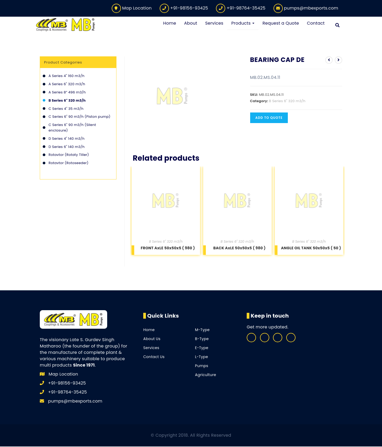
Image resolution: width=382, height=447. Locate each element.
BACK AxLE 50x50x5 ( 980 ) (239, 248)
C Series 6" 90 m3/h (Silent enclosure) (72, 128)
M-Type (202, 330)
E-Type (201, 348)
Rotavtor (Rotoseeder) (68, 163)
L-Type (201, 357)
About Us (151, 339)
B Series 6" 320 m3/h (287, 101)
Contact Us (153, 357)
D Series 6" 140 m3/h (67, 147)
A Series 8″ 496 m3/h (67, 92)
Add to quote (269, 118)
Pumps (201, 366)
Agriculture (205, 375)
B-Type (202, 339)
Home (149, 330)
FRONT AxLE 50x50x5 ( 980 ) (168, 248)
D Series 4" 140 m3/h (67, 138)
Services (151, 348)
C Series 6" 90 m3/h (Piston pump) (79, 117)
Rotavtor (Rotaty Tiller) (69, 155)
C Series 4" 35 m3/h (66, 108)
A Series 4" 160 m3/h (66, 76)
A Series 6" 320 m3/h (67, 84)
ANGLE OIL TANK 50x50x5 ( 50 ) (311, 248)
